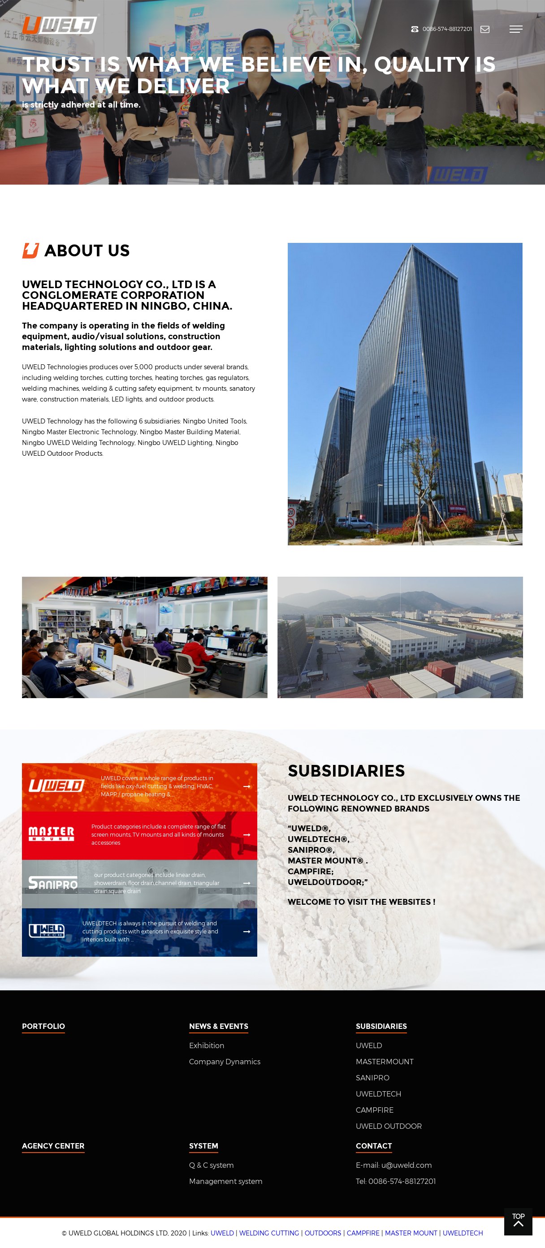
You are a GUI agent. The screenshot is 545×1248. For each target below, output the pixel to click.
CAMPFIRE (375, 1110)
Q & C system (211, 1165)
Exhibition (207, 1045)
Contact (374, 1146)
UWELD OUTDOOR (389, 1126)
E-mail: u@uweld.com (394, 1165)
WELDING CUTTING (269, 1233)
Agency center (53, 1146)
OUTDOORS (323, 1233)
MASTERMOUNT (385, 1062)
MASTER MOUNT (411, 1233)
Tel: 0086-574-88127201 (396, 1181)
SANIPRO (372, 1078)
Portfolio (43, 1026)
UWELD (369, 1045)
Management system (226, 1181)
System (203, 1146)
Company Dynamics (224, 1062)
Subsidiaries (381, 1026)
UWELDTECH (379, 1094)
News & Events (218, 1026)
